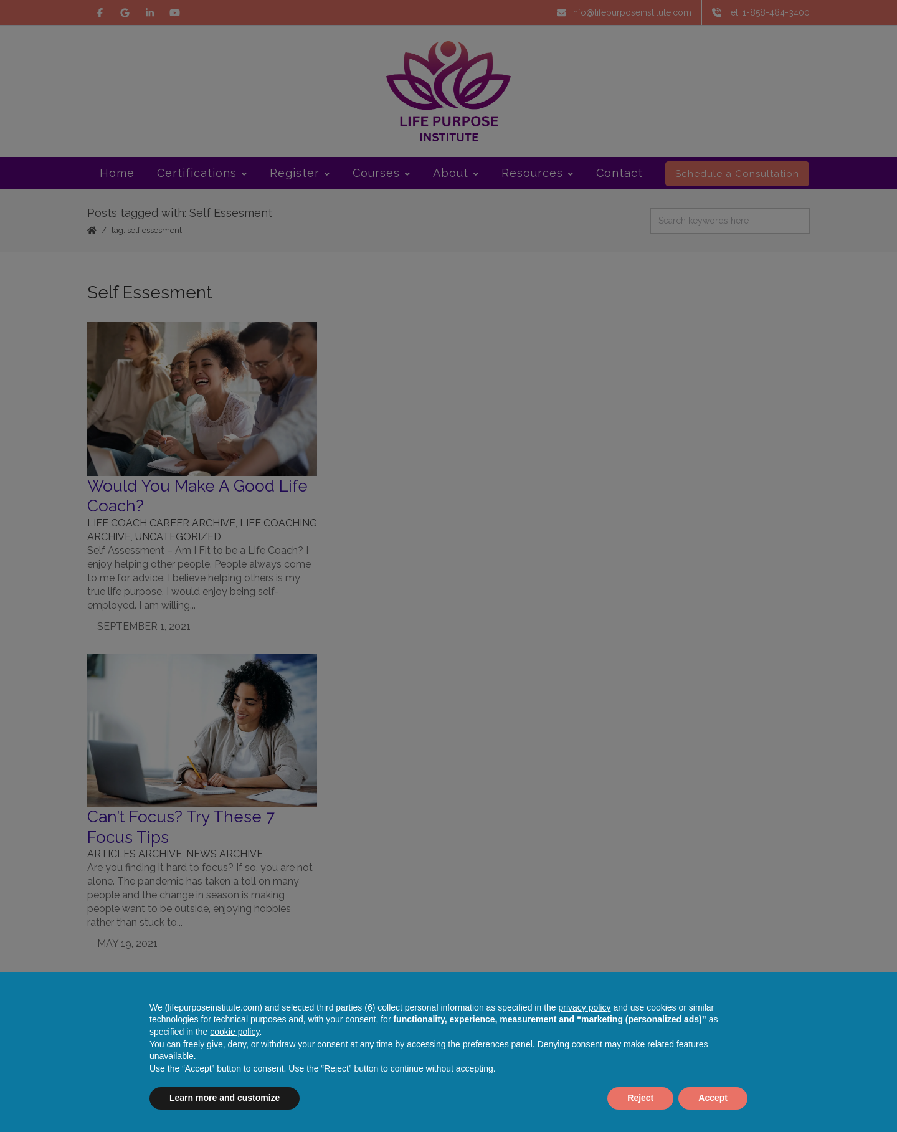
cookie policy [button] (234, 1032)
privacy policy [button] (585, 1007)
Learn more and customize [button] (224, 1098)
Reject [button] (640, 1098)
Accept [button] (713, 1098)
